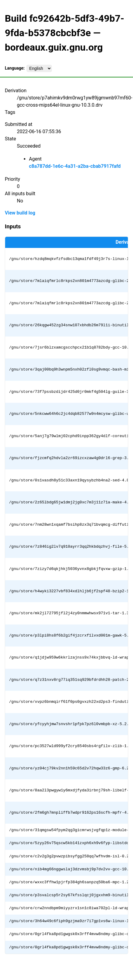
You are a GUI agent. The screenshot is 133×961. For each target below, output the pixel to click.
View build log (20, 213)
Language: (15, 68)
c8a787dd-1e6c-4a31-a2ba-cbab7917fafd (75, 166)
